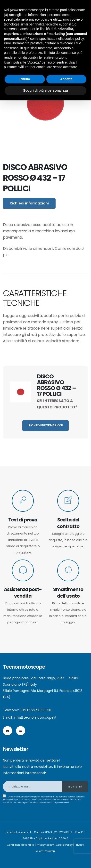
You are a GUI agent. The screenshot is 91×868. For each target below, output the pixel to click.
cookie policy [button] (74, 39)
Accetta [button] (66, 79)
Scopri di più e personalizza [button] (45, 90)
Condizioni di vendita (20, 845)
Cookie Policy (64, 845)
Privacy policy (45, 845)
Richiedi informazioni (29, 203)
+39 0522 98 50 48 (35, 710)
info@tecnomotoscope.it (35, 717)
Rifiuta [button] (24, 79)
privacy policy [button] (39, 19)
